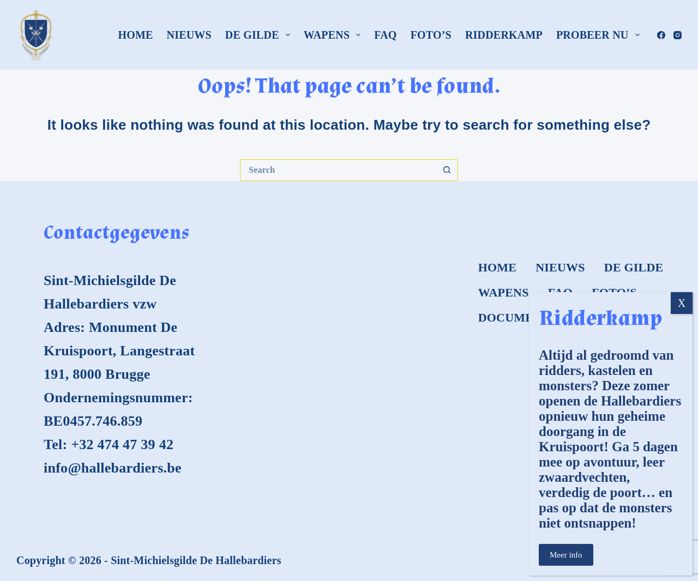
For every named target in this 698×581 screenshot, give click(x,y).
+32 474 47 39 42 (122, 444)
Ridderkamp (504, 35)
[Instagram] (677, 35)
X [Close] (681, 303)
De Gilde (259, 34)
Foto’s (431, 35)
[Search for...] (338, 170)
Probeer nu (600, 34)
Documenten (523, 317)
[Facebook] (661, 35)
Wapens (334, 34)
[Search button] (447, 170)
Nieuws (189, 35)
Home (135, 35)
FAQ (385, 35)
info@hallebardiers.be (113, 468)
